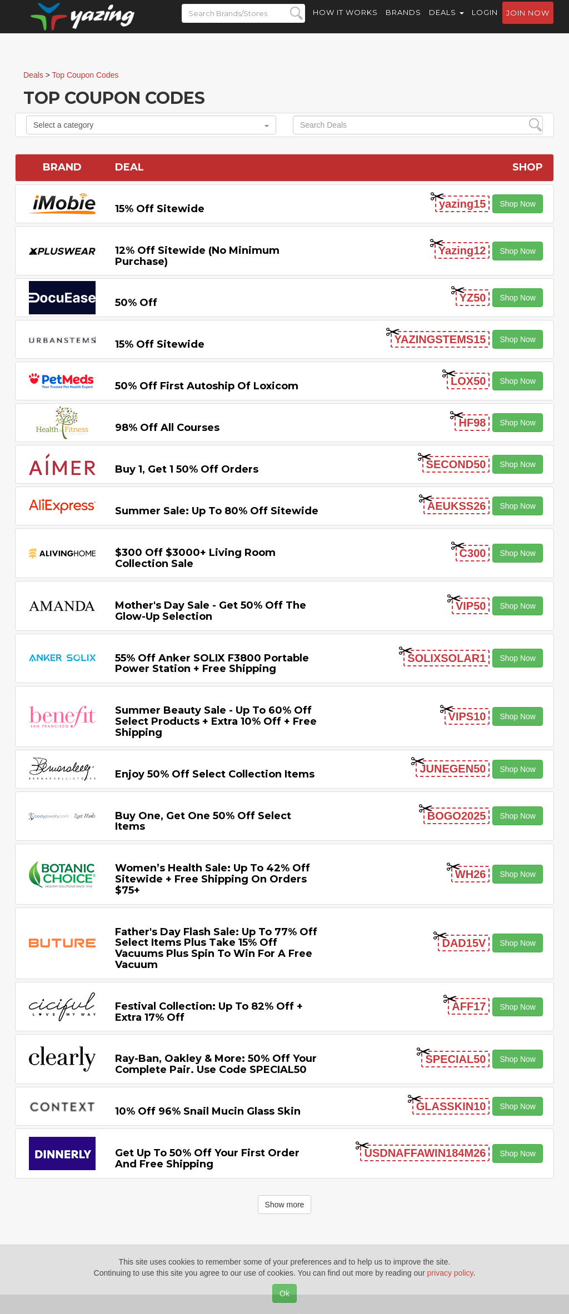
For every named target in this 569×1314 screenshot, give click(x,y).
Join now (528, 22)
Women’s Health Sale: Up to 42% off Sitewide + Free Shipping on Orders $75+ (212, 879)
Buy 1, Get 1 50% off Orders (186, 469)
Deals (446, 22)
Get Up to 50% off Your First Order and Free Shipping (207, 1158)
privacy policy (450, 1272)
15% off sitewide (159, 209)
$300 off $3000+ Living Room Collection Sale (195, 558)
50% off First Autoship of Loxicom (206, 386)
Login (485, 22)
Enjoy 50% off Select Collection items (215, 774)
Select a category (151, 125)
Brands (403, 22)
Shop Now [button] (518, 203)
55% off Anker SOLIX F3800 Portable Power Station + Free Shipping (212, 663)
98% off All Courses (167, 428)
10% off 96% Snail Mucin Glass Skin (208, 1111)
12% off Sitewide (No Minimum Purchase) (197, 256)
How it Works (345, 22)
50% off (136, 303)
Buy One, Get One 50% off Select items (203, 821)
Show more (285, 1204)
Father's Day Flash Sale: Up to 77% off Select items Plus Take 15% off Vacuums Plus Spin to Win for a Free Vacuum (216, 948)
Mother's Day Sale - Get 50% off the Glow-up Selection (210, 611)
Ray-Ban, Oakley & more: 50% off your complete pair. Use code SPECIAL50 (216, 1064)
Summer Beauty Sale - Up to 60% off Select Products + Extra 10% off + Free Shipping (216, 721)
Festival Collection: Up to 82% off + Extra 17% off (209, 1012)
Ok (284, 1293)
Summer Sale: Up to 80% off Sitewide (216, 511)
